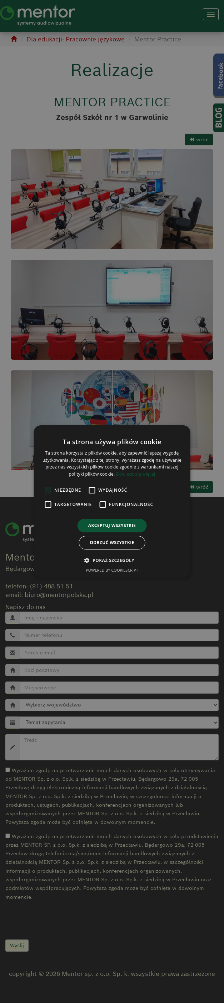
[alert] (112, 501)
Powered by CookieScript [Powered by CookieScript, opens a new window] (112, 570)
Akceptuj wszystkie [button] (112, 525)
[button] (112, 560)
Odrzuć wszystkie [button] (112, 543)
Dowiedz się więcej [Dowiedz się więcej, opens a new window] (135, 474)
